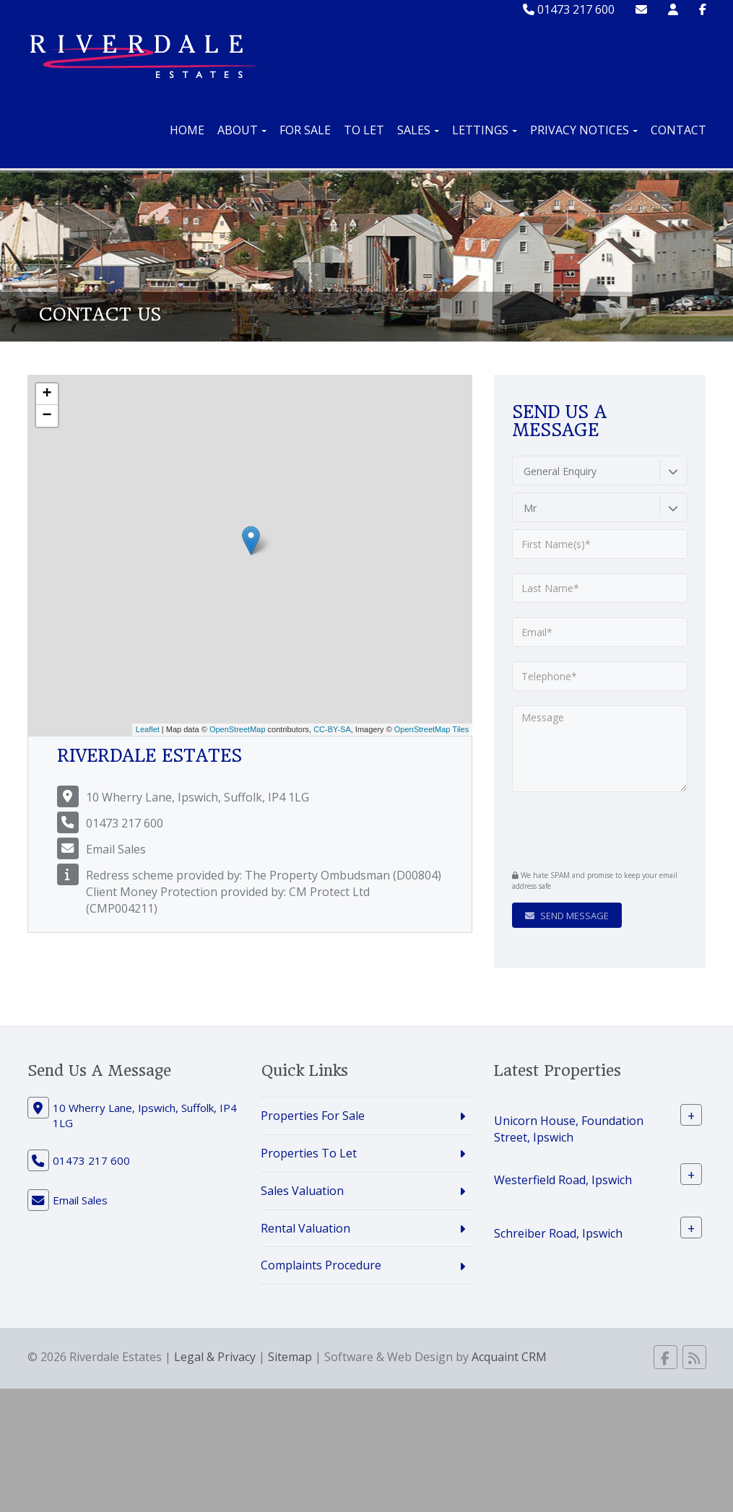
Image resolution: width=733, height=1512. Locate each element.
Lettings (484, 130)
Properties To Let (309, 1153)
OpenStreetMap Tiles (431, 729)
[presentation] (600, 829)
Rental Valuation (305, 1228)
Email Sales (116, 849)
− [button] (46, 416)
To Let (364, 130)
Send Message (567, 915)
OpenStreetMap (237, 729)
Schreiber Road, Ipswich (558, 1233)
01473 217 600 (569, 9)
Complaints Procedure (321, 1265)
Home (187, 130)
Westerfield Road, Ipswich (563, 1179)
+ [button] (46, 394)
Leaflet (148, 729)
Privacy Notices (584, 130)
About (241, 130)
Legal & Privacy (215, 1357)
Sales (418, 130)
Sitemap (290, 1357)
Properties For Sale (313, 1116)
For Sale (305, 130)
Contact (678, 130)
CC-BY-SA (332, 729)
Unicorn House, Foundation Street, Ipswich (568, 1129)
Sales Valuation (302, 1191)
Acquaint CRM (509, 1357)
